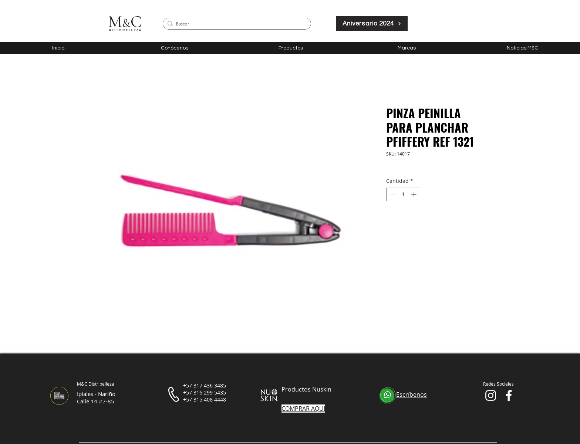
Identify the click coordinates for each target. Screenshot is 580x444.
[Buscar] (235, 24)
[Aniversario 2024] (372, 23)
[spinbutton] (403, 194)
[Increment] (414, 194)
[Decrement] (392, 194)
